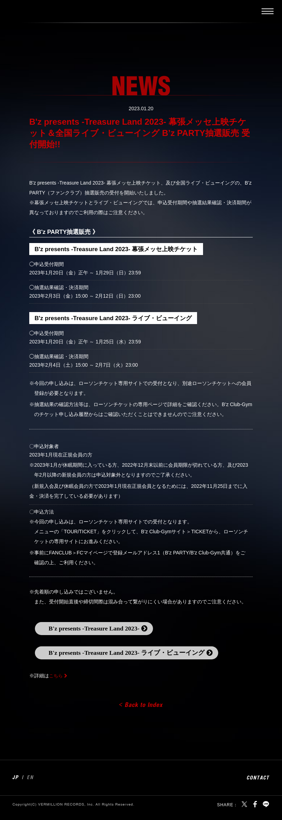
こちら (56, 682)
